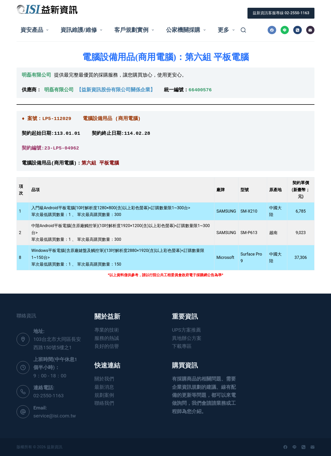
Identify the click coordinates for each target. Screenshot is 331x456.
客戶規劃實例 (135, 30)
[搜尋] (243, 30)
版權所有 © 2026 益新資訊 (40, 447)
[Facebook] (272, 30)
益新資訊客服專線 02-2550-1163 (281, 13)
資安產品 (35, 30)
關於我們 (104, 379)
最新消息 (104, 387)
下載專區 (182, 346)
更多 (227, 30)
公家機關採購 (186, 30)
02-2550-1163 (48, 396)
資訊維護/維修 (82, 30)
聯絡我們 (104, 403)
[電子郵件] (310, 30)
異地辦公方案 (186, 338)
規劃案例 (104, 395)
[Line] (285, 30)
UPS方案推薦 (186, 330)
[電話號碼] (297, 30)
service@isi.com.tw (54, 416)
